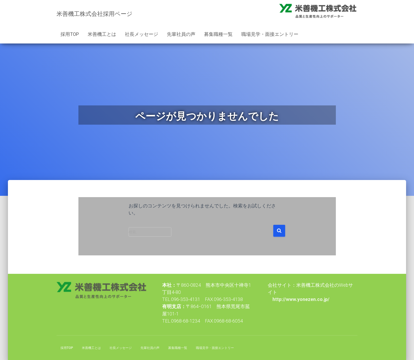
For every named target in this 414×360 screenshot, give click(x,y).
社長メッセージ (141, 34)
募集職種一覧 (218, 34)
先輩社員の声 (181, 34)
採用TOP (69, 34)
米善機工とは (102, 34)
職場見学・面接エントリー (269, 34)
